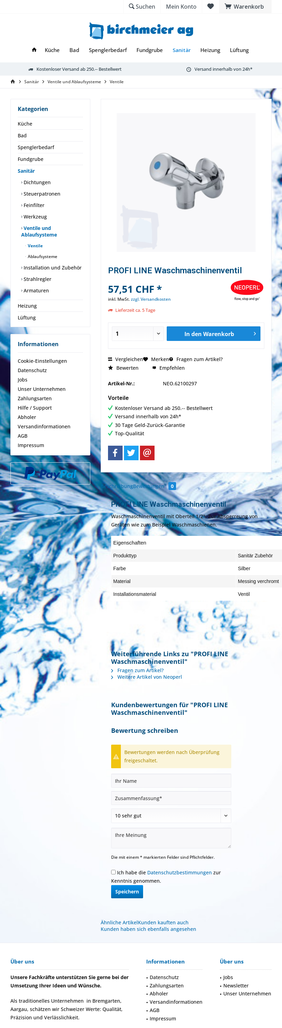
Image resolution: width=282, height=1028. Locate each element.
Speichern (127, 891)
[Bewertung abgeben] (171, 815)
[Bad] (74, 50)
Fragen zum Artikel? (196, 359)
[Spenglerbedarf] (108, 50)
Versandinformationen (44, 426)
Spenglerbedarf (36, 147)
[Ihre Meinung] (171, 838)
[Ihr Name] (171, 781)
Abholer (27, 417)
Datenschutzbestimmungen (179, 872)
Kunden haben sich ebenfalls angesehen (148, 929)
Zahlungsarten (35, 398)
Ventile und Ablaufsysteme (39, 231)
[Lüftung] (239, 50)
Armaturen (35, 290)
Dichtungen (36, 182)
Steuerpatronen (41, 193)
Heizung (27, 305)
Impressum (31, 445)
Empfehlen (168, 368)
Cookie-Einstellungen (42, 361)
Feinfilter (33, 205)
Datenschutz (32, 370)
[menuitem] (245, 6)
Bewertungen (154, 486)
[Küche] (52, 50)
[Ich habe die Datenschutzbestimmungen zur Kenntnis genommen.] (113, 872)
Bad (22, 135)
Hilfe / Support (35, 407)
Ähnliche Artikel (119, 922)
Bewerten (123, 368)
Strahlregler (36, 279)
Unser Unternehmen (42, 389)
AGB (22, 435)
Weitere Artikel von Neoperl (146, 677)
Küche (25, 123)
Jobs (22, 379)
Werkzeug (34, 216)
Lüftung (27, 317)
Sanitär (26, 171)
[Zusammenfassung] (171, 798)
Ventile (35, 246)
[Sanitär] (182, 50)
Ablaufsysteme (42, 256)
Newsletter (236, 985)
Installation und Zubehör (52, 267)
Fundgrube (30, 159)
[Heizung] (210, 50)
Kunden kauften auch (163, 922)
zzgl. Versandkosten (151, 299)
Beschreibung (117, 486)
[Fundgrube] (150, 50)
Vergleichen (125, 359)
